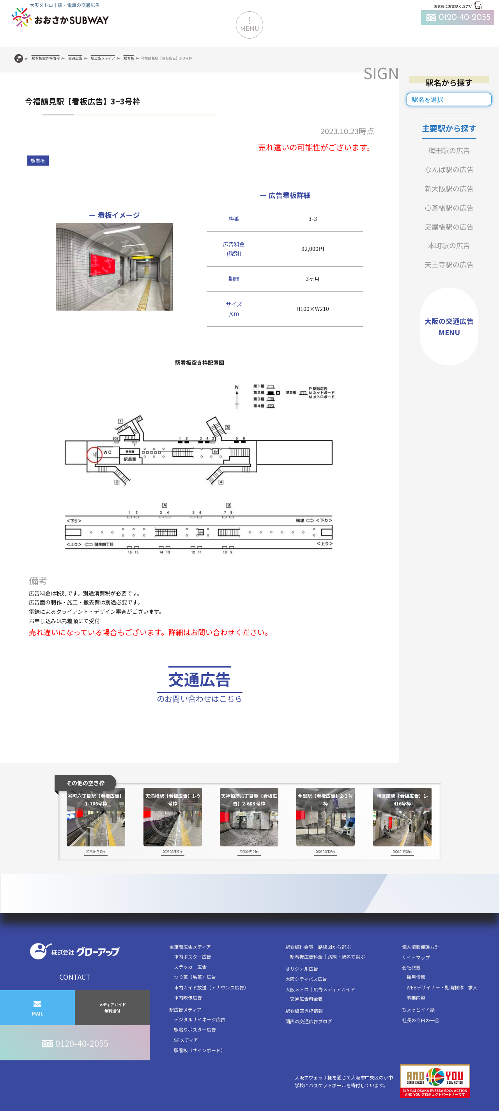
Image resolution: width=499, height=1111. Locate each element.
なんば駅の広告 (449, 169)
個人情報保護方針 (420, 946)
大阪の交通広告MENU (449, 326)
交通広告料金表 (306, 998)
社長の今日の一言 (420, 1020)
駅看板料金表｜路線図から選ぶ (318, 946)
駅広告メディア (185, 1009)
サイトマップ (416, 957)
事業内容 (416, 997)
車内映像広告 (188, 997)
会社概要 (411, 967)
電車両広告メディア (190, 946)
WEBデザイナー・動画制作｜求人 (442, 987)
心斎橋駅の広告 (449, 207)
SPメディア (186, 1040)
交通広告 (199, 686)
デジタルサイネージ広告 (199, 1019)
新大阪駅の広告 (449, 188)
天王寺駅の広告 (449, 264)
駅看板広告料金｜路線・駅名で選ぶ (327, 956)
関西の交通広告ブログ (308, 1021)
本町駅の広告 (449, 245)
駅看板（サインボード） (199, 1050)
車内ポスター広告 (192, 956)
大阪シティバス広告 (306, 978)
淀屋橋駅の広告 (449, 226)
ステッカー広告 (190, 966)
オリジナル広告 (301, 968)
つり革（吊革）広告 (195, 976)
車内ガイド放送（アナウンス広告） (211, 987)
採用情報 (416, 976)
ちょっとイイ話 (418, 1009)
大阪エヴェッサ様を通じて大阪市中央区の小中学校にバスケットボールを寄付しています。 (382, 1081)
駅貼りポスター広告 (195, 1029)
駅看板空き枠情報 (304, 1010)
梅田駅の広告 (449, 150)
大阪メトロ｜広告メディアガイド (320, 989)
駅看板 (38, 160)
